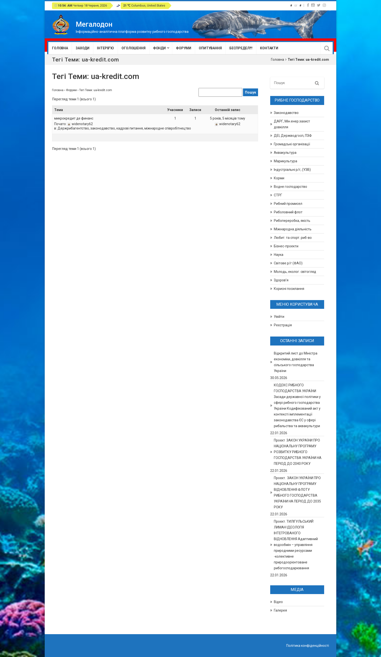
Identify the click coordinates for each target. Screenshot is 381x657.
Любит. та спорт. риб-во (293, 238)
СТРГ (278, 195)
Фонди (159, 48)
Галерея (280, 610)
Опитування (210, 48)
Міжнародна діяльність (293, 229)
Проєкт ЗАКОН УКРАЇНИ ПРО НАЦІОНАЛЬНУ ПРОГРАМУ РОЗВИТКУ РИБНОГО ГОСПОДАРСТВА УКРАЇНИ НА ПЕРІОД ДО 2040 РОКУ (297, 452)
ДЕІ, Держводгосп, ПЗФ (293, 136)
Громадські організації (292, 144)
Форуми (183, 48)
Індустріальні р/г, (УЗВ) (292, 170)
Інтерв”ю (105, 48)
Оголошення (133, 48)
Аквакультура (285, 153)
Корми (279, 178)
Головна (60, 48)
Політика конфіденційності (307, 646)
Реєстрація (283, 325)
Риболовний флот (288, 212)
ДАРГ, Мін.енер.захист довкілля (292, 124)
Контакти (269, 48)
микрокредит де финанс (73, 118)
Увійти (279, 317)
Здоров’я (281, 280)
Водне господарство (290, 187)
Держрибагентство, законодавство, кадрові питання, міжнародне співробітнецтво (124, 128)
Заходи (82, 48)
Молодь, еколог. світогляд (295, 272)
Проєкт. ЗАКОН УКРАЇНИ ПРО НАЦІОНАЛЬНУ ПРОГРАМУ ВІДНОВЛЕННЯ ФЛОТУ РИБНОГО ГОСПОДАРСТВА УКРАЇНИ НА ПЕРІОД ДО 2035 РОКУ (297, 492)
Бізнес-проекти (286, 246)
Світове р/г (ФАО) (288, 263)
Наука (278, 255)
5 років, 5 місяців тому (227, 118)
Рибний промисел (288, 204)
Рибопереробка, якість (292, 221)
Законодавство (286, 113)
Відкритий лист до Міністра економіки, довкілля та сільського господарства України (295, 362)
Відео (278, 602)
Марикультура (285, 161)
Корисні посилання (289, 289)
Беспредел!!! (240, 48)
